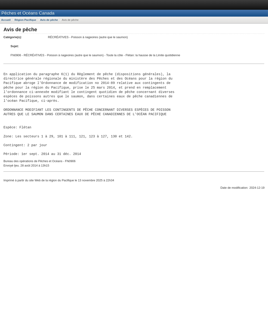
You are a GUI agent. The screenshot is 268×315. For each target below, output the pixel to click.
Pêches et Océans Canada (27, 13)
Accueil (6, 20)
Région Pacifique (25, 20)
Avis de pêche (49, 20)
